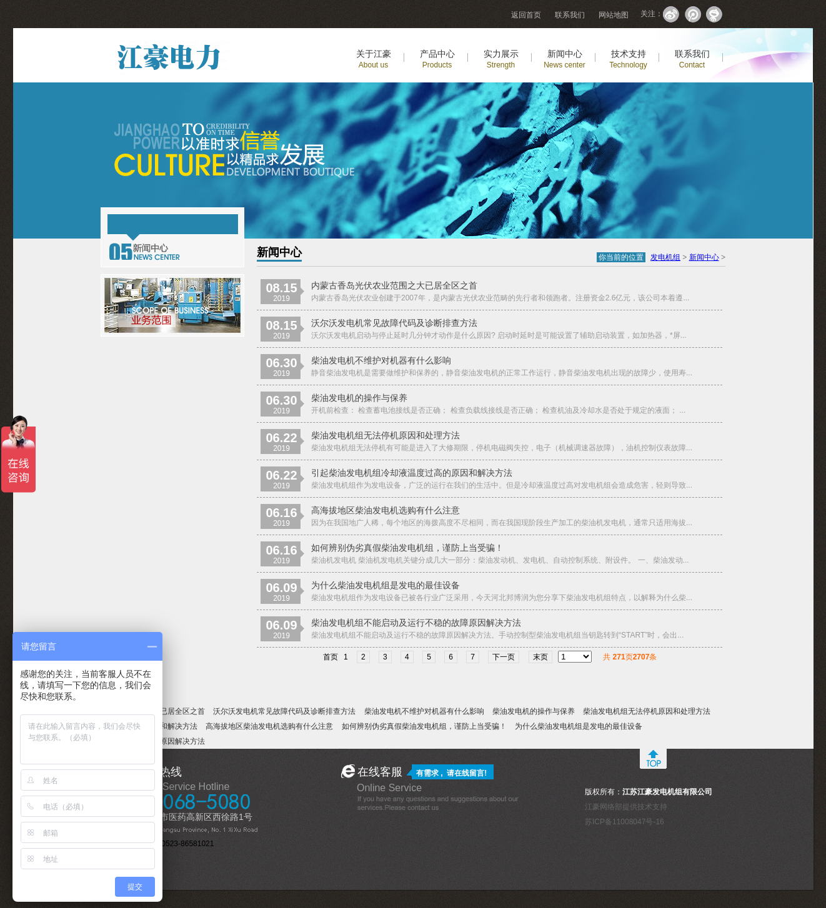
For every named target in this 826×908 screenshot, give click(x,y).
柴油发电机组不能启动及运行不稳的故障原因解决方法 (416, 623)
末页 (540, 657)
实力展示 (501, 59)
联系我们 (570, 15)
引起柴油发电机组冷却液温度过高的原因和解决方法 (411, 473)
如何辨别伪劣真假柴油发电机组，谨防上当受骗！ (407, 548)
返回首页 (526, 15)
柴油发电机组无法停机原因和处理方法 (385, 435)
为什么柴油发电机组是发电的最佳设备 (385, 585)
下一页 (503, 657)
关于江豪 (373, 59)
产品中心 (437, 59)
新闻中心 (564, 59)
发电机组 (665, 257)
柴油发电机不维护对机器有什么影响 (381, 360)
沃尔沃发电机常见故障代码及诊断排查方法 (394, 323)
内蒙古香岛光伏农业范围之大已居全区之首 (394, 285)
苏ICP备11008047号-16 (624, 821)
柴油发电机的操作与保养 (359, 398)
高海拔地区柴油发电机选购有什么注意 (385, 510)
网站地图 (614, 15)
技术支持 (628, 59)
